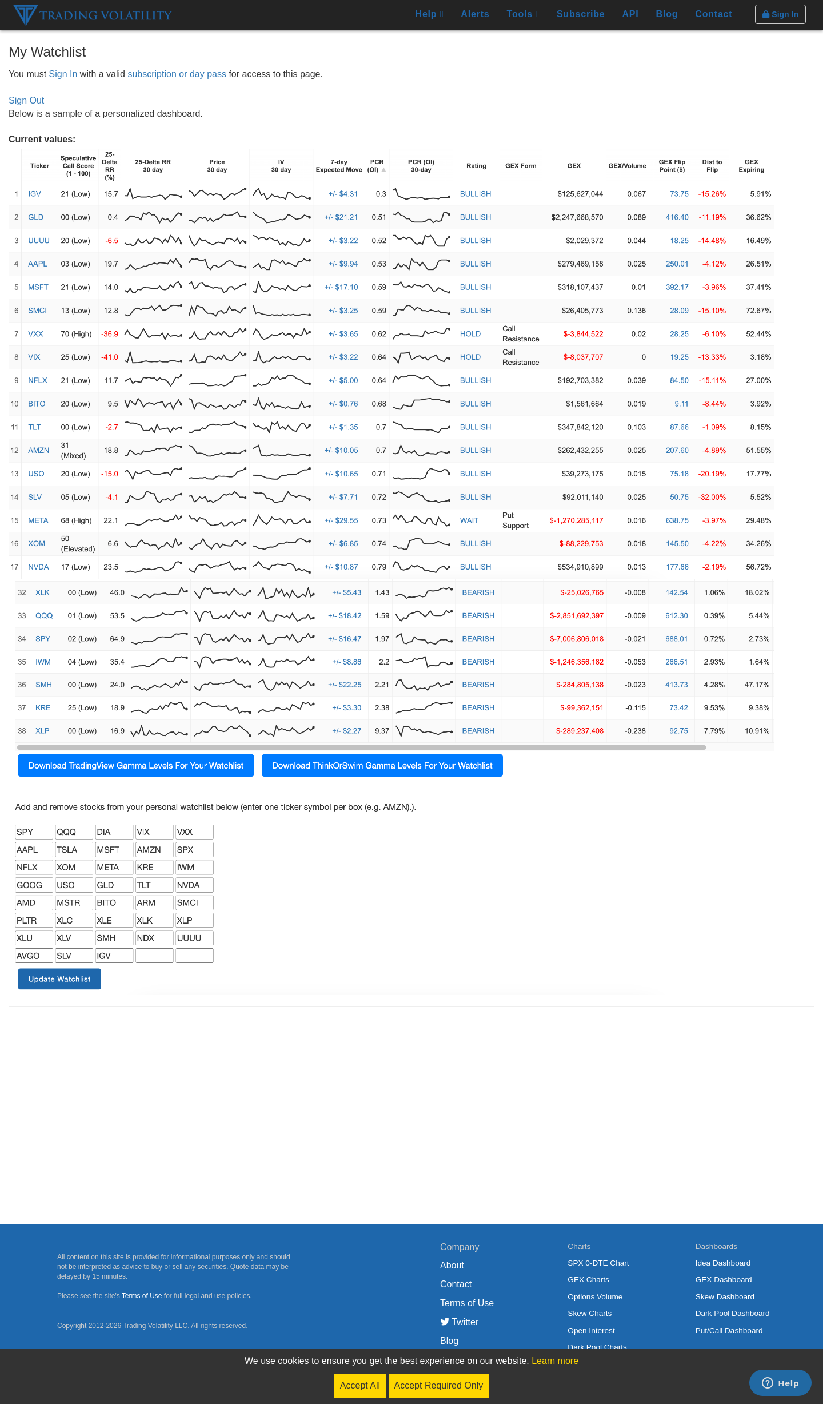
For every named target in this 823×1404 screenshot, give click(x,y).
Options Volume (595, 1296)
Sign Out (26, 100)
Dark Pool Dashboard (733, 1313)
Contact (713, 14)
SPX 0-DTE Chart (598, 1263)
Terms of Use (142, 1296)
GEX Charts (588, 1279)
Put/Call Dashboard (729, 1330)
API (630, 14)
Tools (523, 14)
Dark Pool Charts (597, 1347)
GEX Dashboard (724, 1279)
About (452, 1265)
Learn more (555, 1361)
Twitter (459, 1322)
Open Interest (591, 1330)
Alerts (475, 14)
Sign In (63, 74)
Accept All (360, 1385)
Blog (667, 14)
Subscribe (581, 14)
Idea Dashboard (723, 1263)
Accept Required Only (439, 1385)
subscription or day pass (176, 74)
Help (430, 14)
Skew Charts (590, 1313)
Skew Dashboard (725, 1296)
